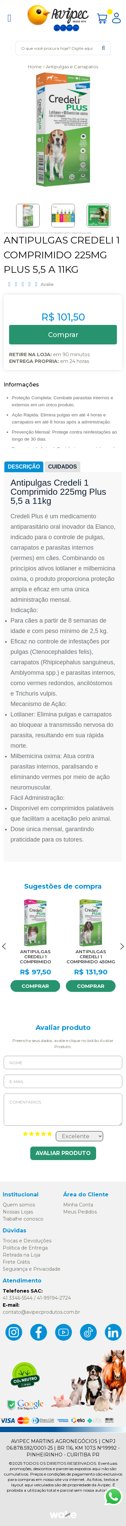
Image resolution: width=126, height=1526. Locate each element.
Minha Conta (78, 1205)
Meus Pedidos (80, 1212)
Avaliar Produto (63, 1153)
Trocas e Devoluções (27, 1241)
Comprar (35, 986)
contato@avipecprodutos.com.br (41, 1312)
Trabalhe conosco (23, 1219)
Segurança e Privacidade (31, 1269)
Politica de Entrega (25, 1248)
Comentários (63, 1109)
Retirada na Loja (21, 1255)
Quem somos (19, 1205)
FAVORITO (53, 905)
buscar (103, 48)
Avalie (47, 284)
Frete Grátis (16, 1262)
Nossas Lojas (18, 1212)
